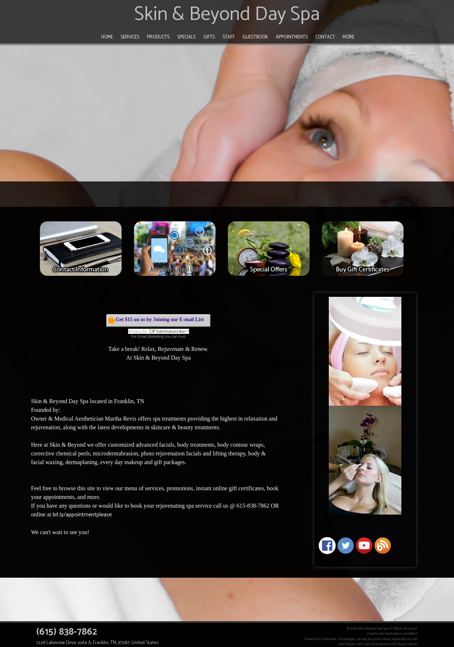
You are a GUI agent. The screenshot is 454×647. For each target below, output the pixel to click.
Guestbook (255, 37)
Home (107, 37)
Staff (228, 37)
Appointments (292, 37)
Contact (325, 37)
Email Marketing (151, 337)
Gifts (209, 37)
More (348, 37)
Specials (186, 37)
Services (129, 37)
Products (158, 37)
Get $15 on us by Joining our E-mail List (160, 319)
